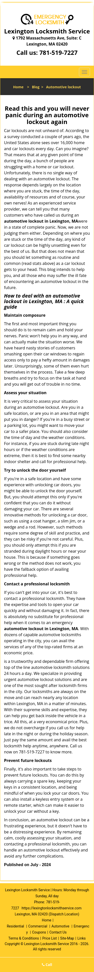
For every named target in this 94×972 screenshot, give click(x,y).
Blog (35, 87)
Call (47, 964)
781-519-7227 (58, 52)
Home (18, 87)
